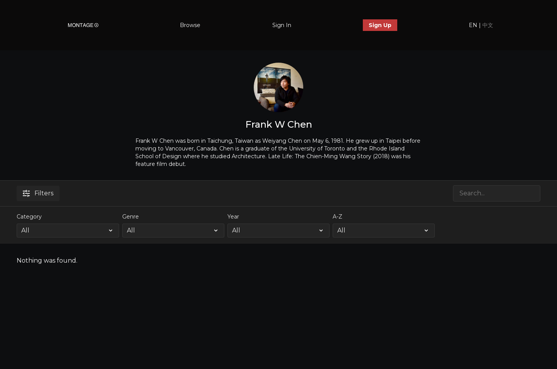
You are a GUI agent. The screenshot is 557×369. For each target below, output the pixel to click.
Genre (130, 216)
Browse (190, 25)
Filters (38, 193)
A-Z (337, 216)
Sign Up (380, 25)
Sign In (281, 25)
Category (29, 216)
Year (233, 216)
